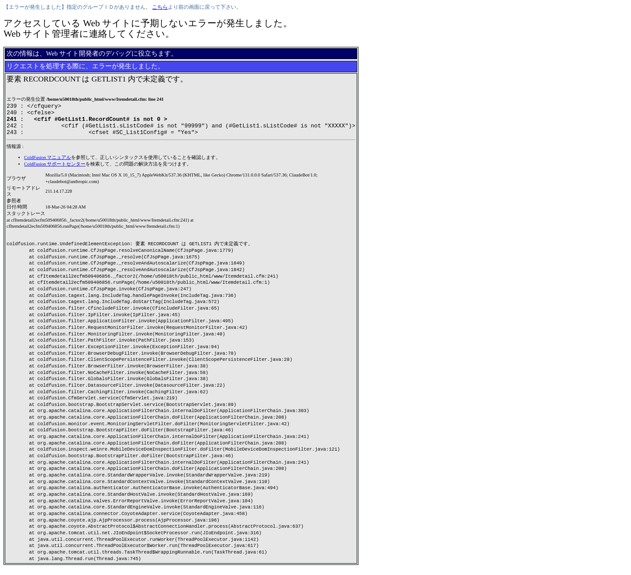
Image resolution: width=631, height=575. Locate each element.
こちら (160, 7)
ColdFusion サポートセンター (54, 170)
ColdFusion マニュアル (47, 164)
